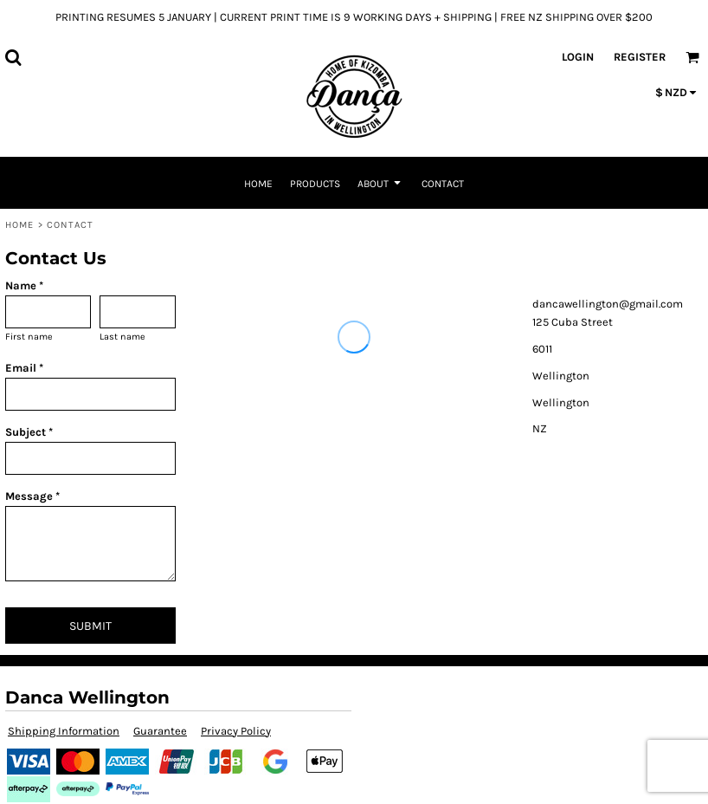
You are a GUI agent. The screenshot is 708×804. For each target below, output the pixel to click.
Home (19, 224)
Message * (32, 496)
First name (29, 336)
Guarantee (160, 730)
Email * (24, 367)
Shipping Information (63, 730)
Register (640, 56)
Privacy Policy (236, 730)
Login (578, 56)
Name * (24, 285)
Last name (122, 336)
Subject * (29, 431)
